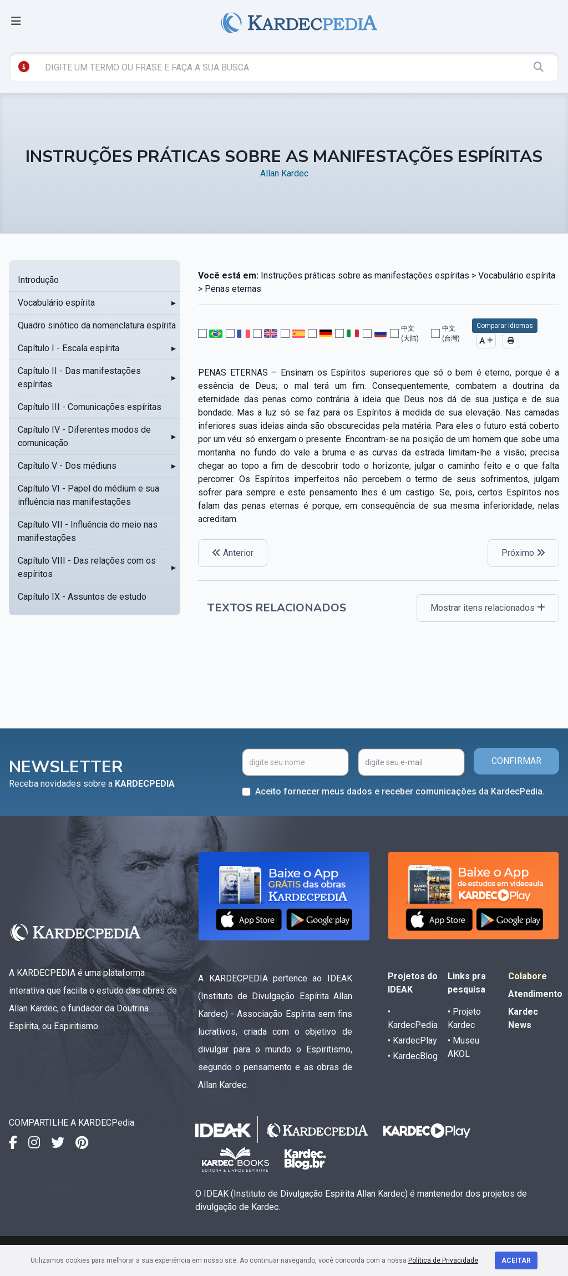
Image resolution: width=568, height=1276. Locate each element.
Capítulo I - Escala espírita (68, 348)
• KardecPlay (412, 1040)
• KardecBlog (413, 1056)
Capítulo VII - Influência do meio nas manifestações (88, 531)
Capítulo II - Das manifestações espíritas (79, 377)
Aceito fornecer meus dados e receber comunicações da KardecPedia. (400, 791)
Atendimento (535, 994)
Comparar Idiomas (504, 326)
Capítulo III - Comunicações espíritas (89, 407)
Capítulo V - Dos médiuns (67, 465)
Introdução (38, 280)
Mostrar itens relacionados (487, 607)
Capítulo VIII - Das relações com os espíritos (87, 567)
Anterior (232, 553)
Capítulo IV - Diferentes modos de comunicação (84, 436)
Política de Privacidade (443, 1260)
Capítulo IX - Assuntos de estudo (82, 596)
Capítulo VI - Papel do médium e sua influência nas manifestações (88, 495)
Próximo (523, 553)
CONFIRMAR (516, 761)
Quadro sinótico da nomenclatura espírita (97, 325)
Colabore (527, 976)
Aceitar (516, 1260)
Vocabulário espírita (56, 302)
